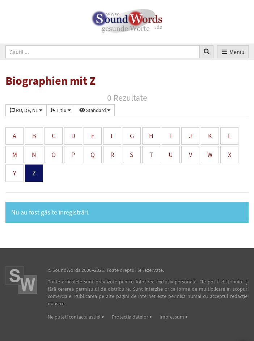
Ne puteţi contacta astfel (74, 316)
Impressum (172, 316)
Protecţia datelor (130, 316)
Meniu (233, 51)
